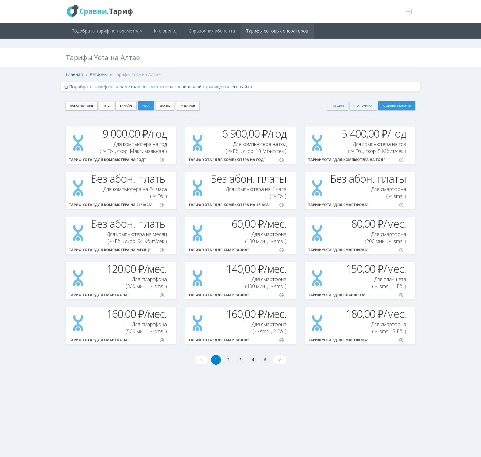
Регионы (98, 74)
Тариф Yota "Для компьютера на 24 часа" (116, 204)
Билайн (126, 106)
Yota (145, 106)
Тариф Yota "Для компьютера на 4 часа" (236, 204)
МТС (106, 106)
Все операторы (81, 106)
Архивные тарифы (397, 106)
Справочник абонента (212, 31)
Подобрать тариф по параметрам (107, 31)
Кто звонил (166, 31)
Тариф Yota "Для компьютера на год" (116, 159)
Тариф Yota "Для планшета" (355, 294)
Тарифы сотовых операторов (277, 31)
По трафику (363, 106)
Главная (74, 74)
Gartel (165, 106)
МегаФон (188, 106)
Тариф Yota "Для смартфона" (355, 204)
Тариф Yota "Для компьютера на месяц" (116, 249)
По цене (338, 106)
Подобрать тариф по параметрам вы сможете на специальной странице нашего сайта (158, 86)
